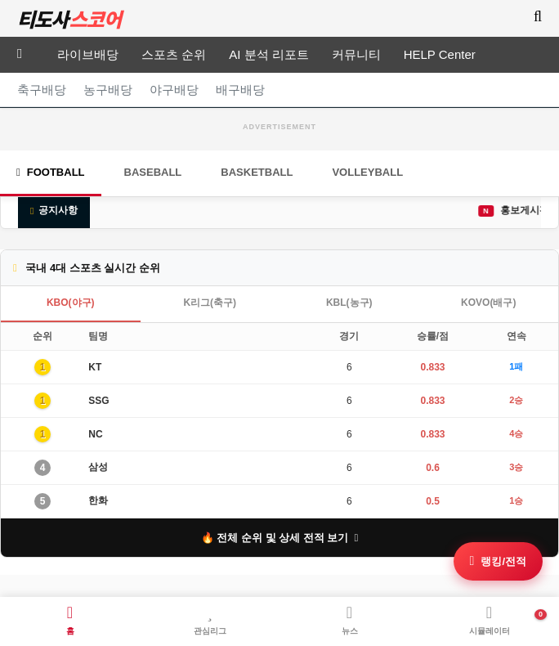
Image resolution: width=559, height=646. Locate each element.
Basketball (257, 172)
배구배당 (240, 89)
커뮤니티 (356, 54)
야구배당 (174, 89)
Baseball (153, 172)
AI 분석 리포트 (269, 54)
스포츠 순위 (173, 54)
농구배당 (107, 89)
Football (50, 172)
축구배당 (41, 89)
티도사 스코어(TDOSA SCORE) (69, 19)
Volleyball (367, 172)
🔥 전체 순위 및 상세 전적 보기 (280, 538)
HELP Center (440, 54)
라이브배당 (88, 54)
